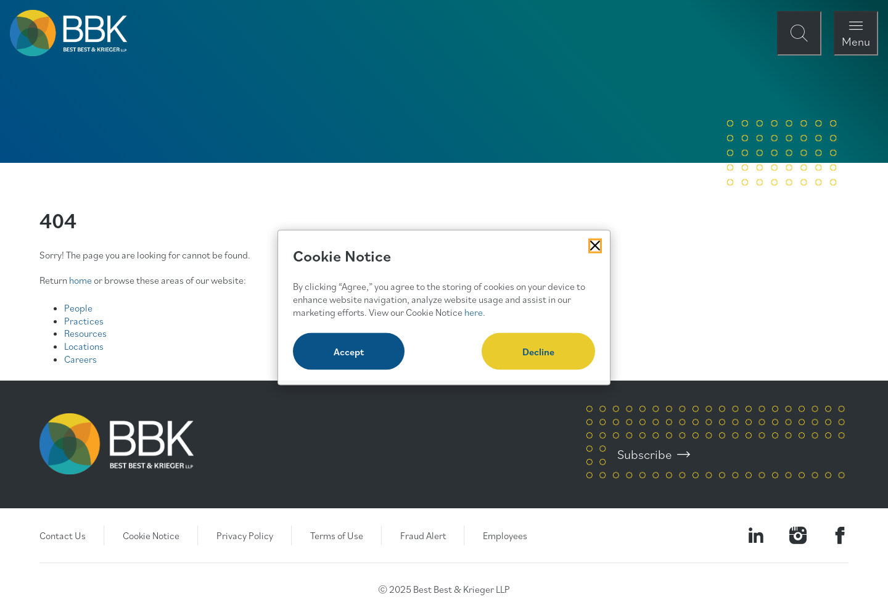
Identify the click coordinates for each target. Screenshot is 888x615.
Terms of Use (336, 535)
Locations (84, 346)
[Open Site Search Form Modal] (799, 33)
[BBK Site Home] (68, 33)
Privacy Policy (244, 535)
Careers (80, 359)
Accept (349, 351)
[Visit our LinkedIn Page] (756, 535)
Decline (538, 351)
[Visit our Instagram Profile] (798, 535)
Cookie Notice (151, 535)
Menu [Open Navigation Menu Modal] (856, 41)
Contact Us (62, 535)
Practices (84, 321)
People (78, 308)
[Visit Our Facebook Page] (840, 535)
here (473, 311)
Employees (505, 535)
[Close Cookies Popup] (595, 245)
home (80, 280)
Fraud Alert (423, 535)
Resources (85, 333)
